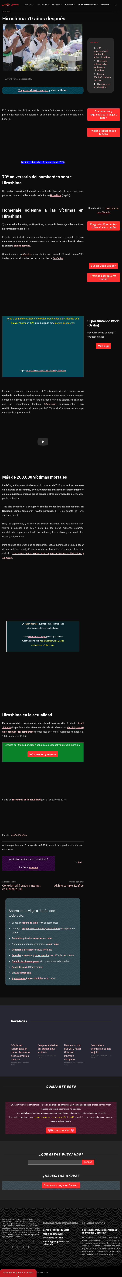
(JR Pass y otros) (27, 967)
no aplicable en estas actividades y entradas (46, 370)
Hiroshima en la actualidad (102, 86)
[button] (115, 5)
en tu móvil (34, 978)
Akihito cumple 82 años (69, 885)
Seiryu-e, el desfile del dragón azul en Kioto (48, 1049)
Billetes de (21, 972)
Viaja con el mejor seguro (33, 90)
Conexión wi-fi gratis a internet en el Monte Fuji (21, 887)
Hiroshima (55, 195)
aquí (49, 944)
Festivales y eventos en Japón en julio (101, 1049)
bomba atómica (22, 245)
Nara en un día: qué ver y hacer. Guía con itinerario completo (72, 1052)
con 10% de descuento (43, 955)
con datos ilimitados (32, 949)
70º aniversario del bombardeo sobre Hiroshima (102, 53)
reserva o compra (37, 636)
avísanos (33, 867)
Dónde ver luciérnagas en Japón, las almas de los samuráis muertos (20, 1052)
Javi (79, 862)
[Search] (88, 1162)
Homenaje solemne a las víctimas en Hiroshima (100, 66)
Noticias (6, 11)
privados (32, 938)
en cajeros (46, 928)
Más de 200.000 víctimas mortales (102, 77)
